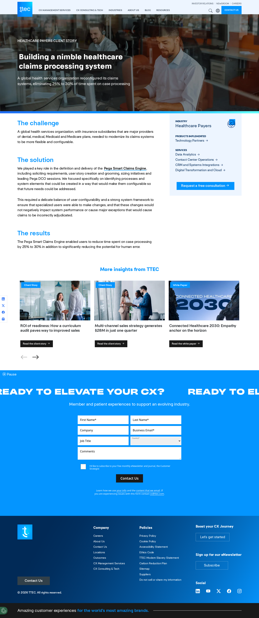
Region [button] (217, 10)
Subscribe (212, 565)
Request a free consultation (205, 185)
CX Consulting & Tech (106, 568)
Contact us (231, 10)
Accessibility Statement (153, 546)
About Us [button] (133, 10)
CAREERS (237, 3)
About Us (99, 541)
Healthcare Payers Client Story (47, 41)
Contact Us (34, 580)
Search (210, 10)
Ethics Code (146, 552)
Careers (98, 535)
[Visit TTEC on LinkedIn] (198, 591)
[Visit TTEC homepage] (24, 532)
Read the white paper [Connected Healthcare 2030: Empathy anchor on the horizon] (186, 343)
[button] (35, 357)
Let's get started (212, 537)
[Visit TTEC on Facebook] (229, 591)
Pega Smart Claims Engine (125, 168)
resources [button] (163, 10)
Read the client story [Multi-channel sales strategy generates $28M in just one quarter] (111, 343)
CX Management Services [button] (55, 10)
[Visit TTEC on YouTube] (208, 591)
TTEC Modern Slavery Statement (159, 557)
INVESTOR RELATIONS (202, 3)
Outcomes (99, 557)
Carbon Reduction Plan (153, 563)
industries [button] (115, 10)
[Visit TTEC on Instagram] (239, 591)
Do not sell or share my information (160, 579)
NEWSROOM (222, 3)
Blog (148, 10)
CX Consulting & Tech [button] (89, 10)
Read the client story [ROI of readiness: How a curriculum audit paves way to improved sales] (37, 343)
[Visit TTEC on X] (219, 591)
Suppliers (145, 574)
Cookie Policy (147, 541)
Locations (99, 552)
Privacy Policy (147, 535)
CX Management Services (109, 563)
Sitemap (144, 568)
